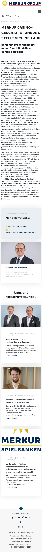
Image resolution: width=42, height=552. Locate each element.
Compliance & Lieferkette (21, 541)
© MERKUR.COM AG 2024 (21, 547)
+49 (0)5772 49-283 (17, 227)
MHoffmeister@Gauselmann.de (21, 232)
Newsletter (25, 513)
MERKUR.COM (14, 532)
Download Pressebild (17, 268)
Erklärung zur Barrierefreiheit (21, 544)
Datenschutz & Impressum (21, 539)
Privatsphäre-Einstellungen (21, 536)
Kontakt (15, 513)
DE (19, 527)
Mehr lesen (11, 356)
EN (23, 527)
